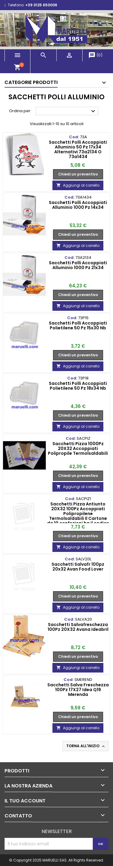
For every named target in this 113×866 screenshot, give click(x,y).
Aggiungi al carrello (77, 185)
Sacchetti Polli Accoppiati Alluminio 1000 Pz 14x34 (78, 204)
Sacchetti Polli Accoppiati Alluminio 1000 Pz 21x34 (78, 265)
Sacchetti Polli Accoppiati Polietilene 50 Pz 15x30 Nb (78, 325)
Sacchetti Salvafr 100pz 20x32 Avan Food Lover (78, 566)
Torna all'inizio (86, 746)
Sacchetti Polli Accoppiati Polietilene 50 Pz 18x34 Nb (78, 385)
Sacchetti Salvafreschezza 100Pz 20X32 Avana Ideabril (78, 627)
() (95, 55)
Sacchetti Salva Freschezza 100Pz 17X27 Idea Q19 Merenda (78, 689)
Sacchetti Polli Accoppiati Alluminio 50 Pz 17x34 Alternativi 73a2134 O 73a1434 (78, 149)
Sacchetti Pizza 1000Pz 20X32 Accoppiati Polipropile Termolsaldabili (78, 448)
